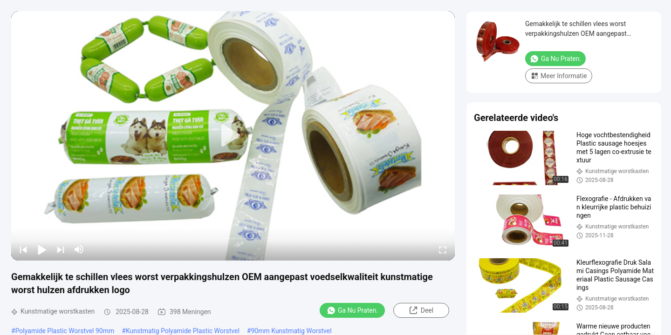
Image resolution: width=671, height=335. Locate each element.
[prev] (23, 249)
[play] (233, 135)
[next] (60, 249)
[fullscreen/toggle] (442, 249)
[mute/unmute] (79, 249)
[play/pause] (42, 249)
